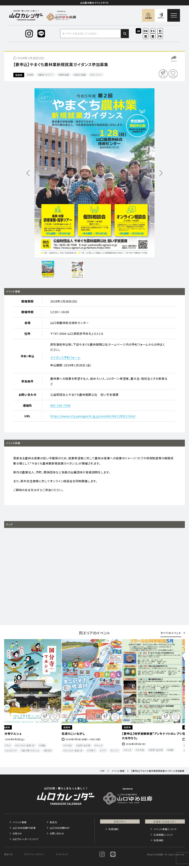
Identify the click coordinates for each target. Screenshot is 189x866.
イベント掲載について (165, 829)
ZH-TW (153, 36)
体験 (31, 74)
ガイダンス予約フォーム (65, 357)
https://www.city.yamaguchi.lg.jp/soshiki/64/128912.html (93, 416)
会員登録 (148, 18)
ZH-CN (145, 36)
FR (160, 36)
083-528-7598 (60, 405)
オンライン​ (97, 74)
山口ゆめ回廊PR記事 (24, 828)
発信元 (53, 822)
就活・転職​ (80, 74)
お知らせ (17, 833)
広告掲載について (163, 834)
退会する (8, 854)
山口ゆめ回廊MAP (60, 828)
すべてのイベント (170, 633)
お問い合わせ (57, 833)
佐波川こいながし (76, 733)
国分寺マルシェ (14, 733)
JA (138, 31)
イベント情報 (20, 822)
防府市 (18, 75)
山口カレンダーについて (26, 839)
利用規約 (114, 829)
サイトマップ (62, 854)
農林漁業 (64, 74)
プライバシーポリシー (34, 854)
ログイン (161, 18)
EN (146, 31)
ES (153, 31)
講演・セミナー (46, 74)
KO (160, 31)
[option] (94, 173)
